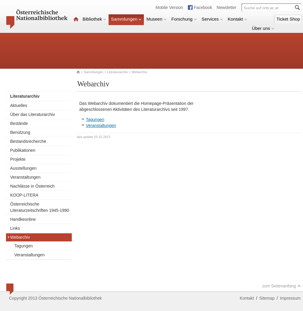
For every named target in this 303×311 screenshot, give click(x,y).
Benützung (20, 132)
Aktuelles (18, 105)
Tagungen (23, 245)
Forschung (184, 19)
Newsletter (226, 7)
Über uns (263, 28)
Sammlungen (126, 19)
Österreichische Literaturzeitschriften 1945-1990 (39, 207)
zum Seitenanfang (281, 286)
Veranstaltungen (25, 177)
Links (15, 228)
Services (212, 19)
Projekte (17, 159)
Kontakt (237, 19)
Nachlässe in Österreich (32, 186)
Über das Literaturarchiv (32, 114)
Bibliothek (94, 19)
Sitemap (267, 298)
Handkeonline (23, 219)
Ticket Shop (288, 19)
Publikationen (22, 150)
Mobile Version (169, 7)
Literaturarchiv (118, 72)
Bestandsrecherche (28, 141)
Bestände (19, 123)
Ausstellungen (23, 168)
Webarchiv (18, 237)
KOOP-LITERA (24, 195)
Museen (156, 19)
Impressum (290, 298)
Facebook (203, 7)
